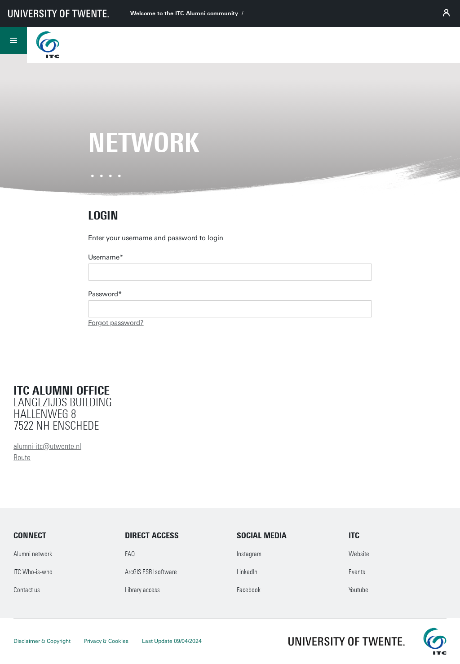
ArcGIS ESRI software (151, 572)
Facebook (249, 590)
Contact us (26, 590)
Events (357, 572)
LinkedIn (247, 572)
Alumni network (32, 554)
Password (103, 294)
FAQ (130, 554)
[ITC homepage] (435, 641)
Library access (142, 590)
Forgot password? (116, 323)
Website (359, 554)
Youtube (358, 590)
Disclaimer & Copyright (42, 641)
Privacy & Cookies (106, 641)
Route (22, 457)
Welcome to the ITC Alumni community (184, 13)
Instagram (249, 554)
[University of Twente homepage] (58, 13)
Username (103, 257)
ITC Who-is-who (33, 572)
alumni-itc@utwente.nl (47, 446)
